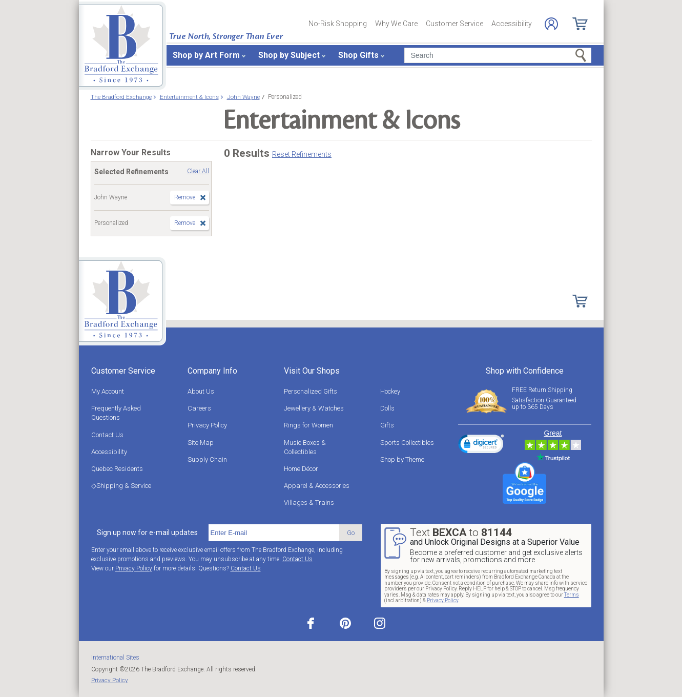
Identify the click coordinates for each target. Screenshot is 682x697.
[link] (481, 445)
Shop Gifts (358, 55)
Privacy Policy (207, 425)
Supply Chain (207, 459)
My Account (107, 391)
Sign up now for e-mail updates (147, 532)
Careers (199, 408)
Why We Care (396, 23)
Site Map (201, 442)
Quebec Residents (117, 469)
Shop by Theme (402, 459)
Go (351, 533)
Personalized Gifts (310, 391)
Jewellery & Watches (314, 408)
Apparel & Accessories (316, 485)
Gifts (387, 425)
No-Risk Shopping (337, 23)
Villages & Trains (309, 502)
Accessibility (511, 23)
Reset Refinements (302, 154)
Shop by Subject (289, 55)
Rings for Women (308, 425)
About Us (201, 391)
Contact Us (107, 435)
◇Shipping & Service (121, 485)
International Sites (115, 657)
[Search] (497, 55)
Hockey (390, 391)
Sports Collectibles (407, 442)
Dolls (387, 408)
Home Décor (301, 469)
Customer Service (454, 23)
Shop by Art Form (206, 55)
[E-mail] (274, 533)
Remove (184, 197)
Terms (571, 595)
